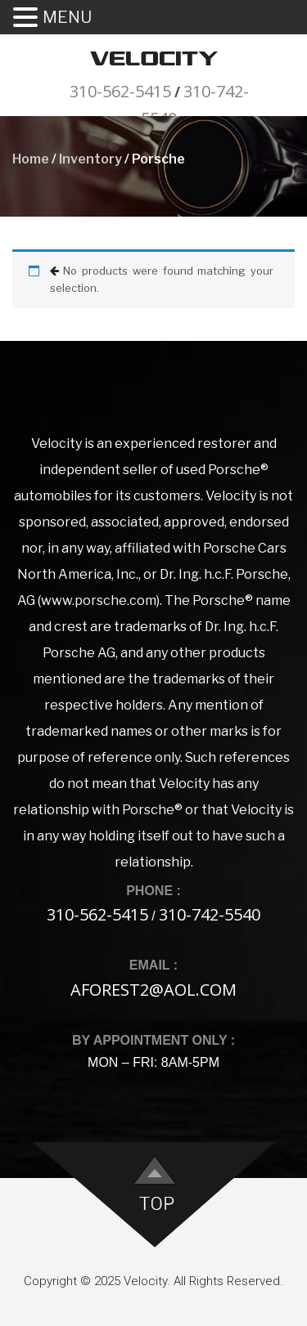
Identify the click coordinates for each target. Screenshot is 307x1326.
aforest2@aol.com (153, 990)
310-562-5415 (120, 91)
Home (30, 159)
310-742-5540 (209, 914)
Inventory (90, 159)
